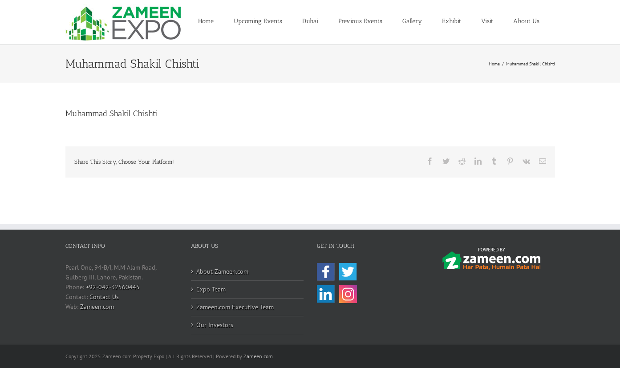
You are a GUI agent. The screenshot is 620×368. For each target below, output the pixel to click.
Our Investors (214, 325)
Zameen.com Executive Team (235, 307)
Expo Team (211, 289)
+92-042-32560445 (113, 287)
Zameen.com (97, 307)
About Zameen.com (222, 271)
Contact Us (104, 297)
